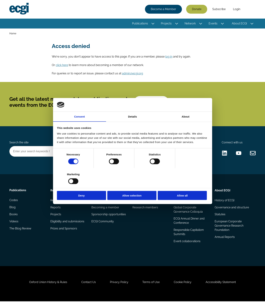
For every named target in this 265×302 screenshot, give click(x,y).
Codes (14, 200)
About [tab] (186, 126)
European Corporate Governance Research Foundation (229, 226)
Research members (145, 207)
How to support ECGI (105, 200)
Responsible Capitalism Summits (189, 232)
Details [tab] (132, 126)
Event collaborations (187, 241)
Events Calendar (184, 200)
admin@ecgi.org (132, 73)
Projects (166, 23)
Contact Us (88, 282)
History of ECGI (224, 200)
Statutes (220, 214)
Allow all (183, 185)
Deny (81, 185)
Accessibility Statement (221, 282)
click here (62, 65)
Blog (13, 207)
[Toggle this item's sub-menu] (153, 23)
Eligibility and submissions (68, 222)
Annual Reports (225, 237)
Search (249, 9)
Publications (140, 23)
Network (190, 23)
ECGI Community (103, 222)
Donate (196, 9)
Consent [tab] (79, 126)
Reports (56, 207)
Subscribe (219, 9)
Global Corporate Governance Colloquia (188, 210)
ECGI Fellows (141, 200)
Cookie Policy (183, 282)
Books (14, 214)
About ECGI (239, 23)
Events (213, 23)
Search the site (19, 142)
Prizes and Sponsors (64, 229)
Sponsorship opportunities (109, 214)
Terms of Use (151, 282)
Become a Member (163, 9)
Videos (14, 222)
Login (236, 9)
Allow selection (132, 185)
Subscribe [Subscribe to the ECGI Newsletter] (151, 102)
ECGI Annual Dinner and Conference (189, 221)
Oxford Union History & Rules (48, 282)
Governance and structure (232, 207)
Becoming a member (105, 207)
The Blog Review (20, 229)
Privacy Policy (119, 282)
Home (13, 33)
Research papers (62, 200)
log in (169, 56)
